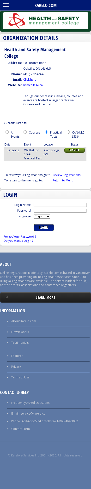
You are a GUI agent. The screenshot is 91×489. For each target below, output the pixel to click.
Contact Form (20, 429)
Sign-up (74, 150)
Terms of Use (20, 377)
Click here (29, 80)
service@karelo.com (34, 413)
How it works (20, 332)
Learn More (45, 297)
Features (17, 356)
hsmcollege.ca (33, 85)
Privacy (16, 367)
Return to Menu (63, 180)
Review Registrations (66, 175)
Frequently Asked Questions (30, 403)
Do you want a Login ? (18, 241)
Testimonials (20, 343)
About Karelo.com (23, 321)
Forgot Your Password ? (20, 237)
